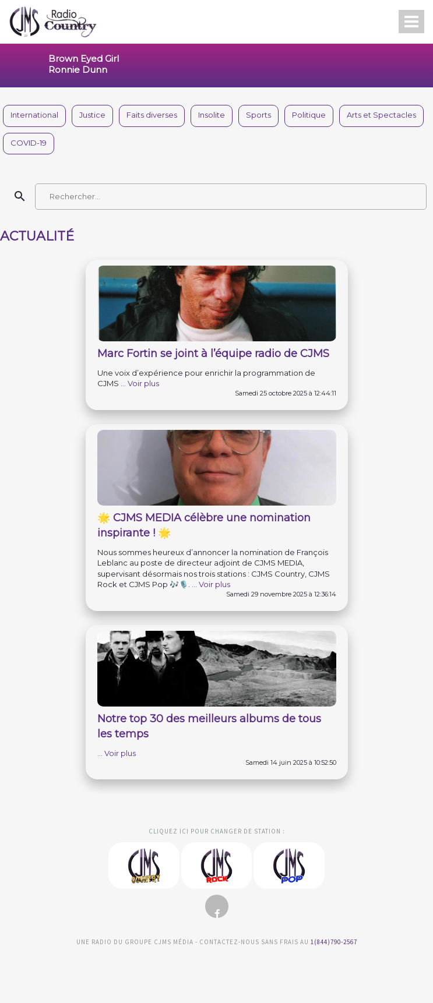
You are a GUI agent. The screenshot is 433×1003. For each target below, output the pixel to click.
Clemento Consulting (16, 800)
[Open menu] (411, 21)
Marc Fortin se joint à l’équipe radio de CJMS (213, 353)
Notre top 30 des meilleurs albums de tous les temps (209, 726)
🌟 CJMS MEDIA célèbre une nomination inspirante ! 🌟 (204, 525)
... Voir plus (140, 383)
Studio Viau (216, 967)
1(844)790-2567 (334, 942)
